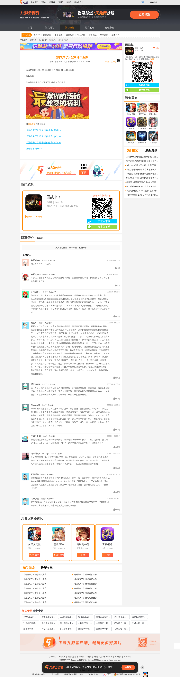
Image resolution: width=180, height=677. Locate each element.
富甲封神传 (83, 544)
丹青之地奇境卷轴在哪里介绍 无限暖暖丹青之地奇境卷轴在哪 (142, 157)
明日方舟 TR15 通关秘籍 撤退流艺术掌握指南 (142, 178)
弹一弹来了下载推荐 (67, 623)
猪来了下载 (28, 629)
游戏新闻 (49, 27)
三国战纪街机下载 (48, 629)
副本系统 (104, 35)
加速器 (39, 217)
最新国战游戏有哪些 (139, 617)
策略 (49, 202)
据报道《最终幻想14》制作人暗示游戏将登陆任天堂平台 (142, 182)
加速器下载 (98, 221)
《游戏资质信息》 (93, 674)
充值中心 (109, 27)
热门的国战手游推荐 (85, 617)
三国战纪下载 (102, 623)
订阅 (156, 48)
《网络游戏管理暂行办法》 (73, 674)
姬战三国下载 (138, 623)
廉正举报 (127, 657)
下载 (83, 172)
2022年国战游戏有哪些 (120, 617)
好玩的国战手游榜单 (103, 617)
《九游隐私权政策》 (38, 674)
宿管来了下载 (102, 629)
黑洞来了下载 (84, 629)
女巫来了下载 (66, 629)
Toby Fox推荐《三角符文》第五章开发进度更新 (142, 165)
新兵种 (37, 35)
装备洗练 (93, 35)
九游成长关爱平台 (105, 657)
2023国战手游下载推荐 (29, 617)
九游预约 (34, 555)
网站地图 (62, 657)
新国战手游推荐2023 (48, 617)
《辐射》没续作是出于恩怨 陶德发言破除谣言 (142, 174)
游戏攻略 (89, 27)
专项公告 (118, 657)
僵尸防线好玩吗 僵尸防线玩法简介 (141, 186)
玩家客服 (71, 657)
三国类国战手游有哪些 (67, 617)
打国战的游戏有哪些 (30, 623)
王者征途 (107, 544)
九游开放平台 (92, 657)
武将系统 (70, 35)
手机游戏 (23, 40)
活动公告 (69, 27)
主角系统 (58, 35)
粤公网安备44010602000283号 (127, 674)
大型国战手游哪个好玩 (121, 629)
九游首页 (34, 2)
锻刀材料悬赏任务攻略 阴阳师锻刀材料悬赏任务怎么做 (142, 161)
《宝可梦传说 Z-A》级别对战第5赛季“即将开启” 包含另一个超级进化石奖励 (142, 191)
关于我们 (52, 657)
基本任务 (115, 35)
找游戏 (43, 2)
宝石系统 (81, 35)
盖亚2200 (59, 544)
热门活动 (42, 40)
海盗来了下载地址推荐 (48, 623)
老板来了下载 (120, 623)
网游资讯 (77, 2)
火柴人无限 (34, 544)
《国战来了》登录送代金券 (35, 574)
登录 (143, 2)
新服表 (68, 2)
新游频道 (52, 2)
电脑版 (29, 217)
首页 (29, 27)
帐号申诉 (80, 657)
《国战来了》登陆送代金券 (85, 598)
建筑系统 (47, 35)
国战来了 (33, 40)
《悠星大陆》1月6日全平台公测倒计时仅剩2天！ (142, 195)
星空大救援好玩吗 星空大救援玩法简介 (142, 169)
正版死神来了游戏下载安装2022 (85, 623)
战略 (54, 548)
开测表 (60, 2)
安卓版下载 (98, 227)
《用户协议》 (55, 674)
